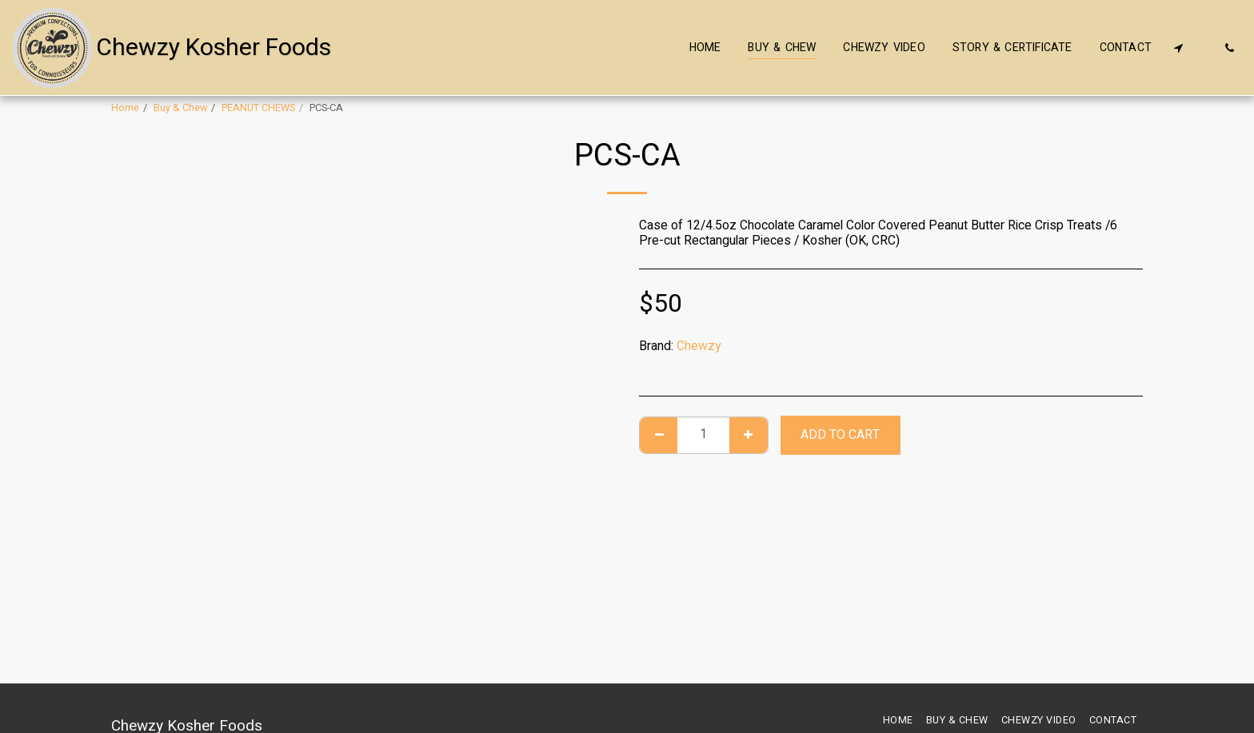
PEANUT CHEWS (258, 108)
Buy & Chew (180, 108)
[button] (1178, 48)
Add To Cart (840, 435)
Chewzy (699, 346)
